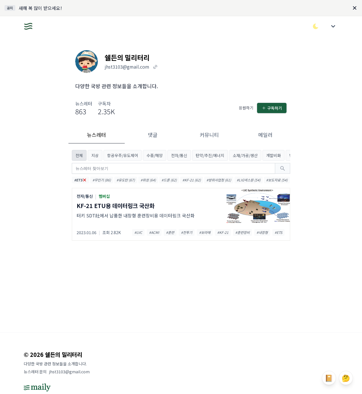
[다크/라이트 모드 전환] (315, 26)
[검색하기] (282, 168)
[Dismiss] (354, 7)
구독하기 (272, 108)
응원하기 (246, 108)
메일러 (265, 134)
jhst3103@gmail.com (69, 371)
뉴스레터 (96, 134)
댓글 (153, 134)
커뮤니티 (209, 134)
